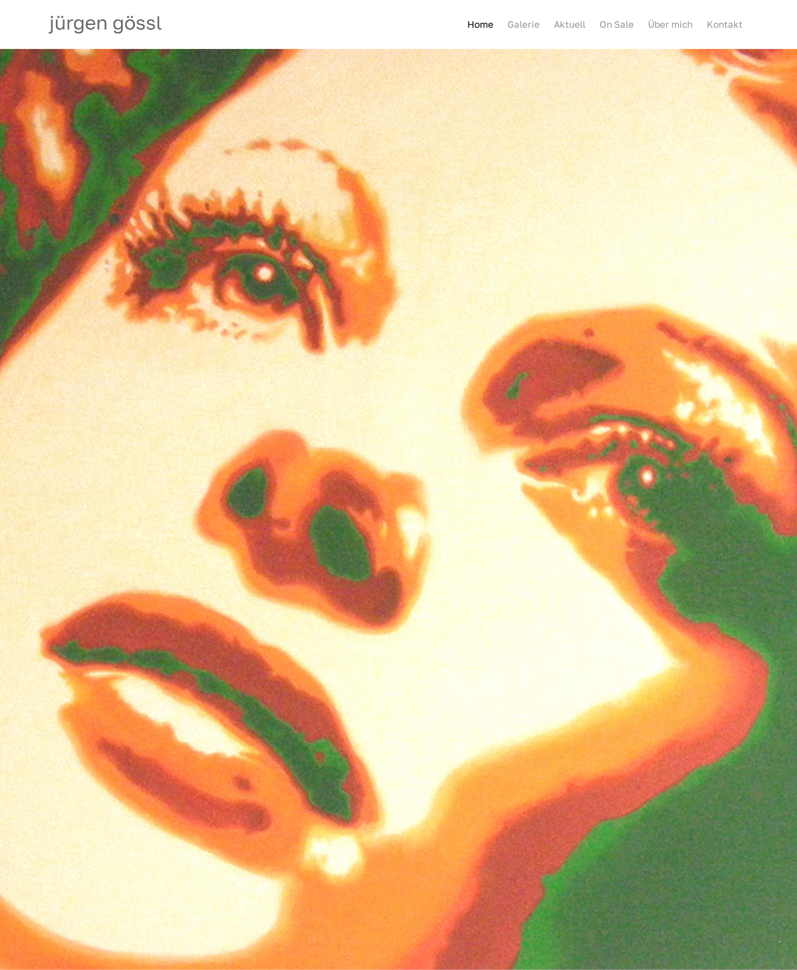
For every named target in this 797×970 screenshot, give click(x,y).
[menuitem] (480, 24)
